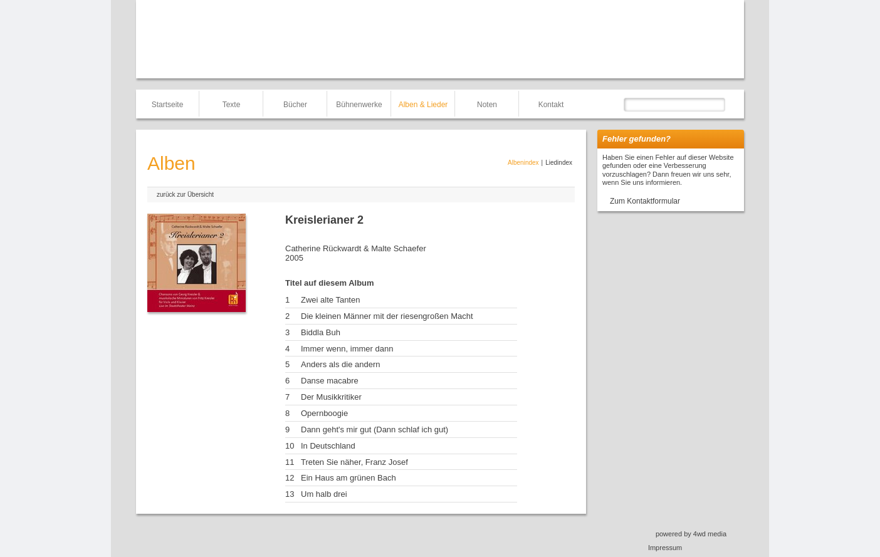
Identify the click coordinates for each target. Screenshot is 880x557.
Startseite (168, 104)
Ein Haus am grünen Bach (348, 477)
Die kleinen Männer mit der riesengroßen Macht (387, 316)
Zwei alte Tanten (330, 300)
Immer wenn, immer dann (347, 348)
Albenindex (523, 162)
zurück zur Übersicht (185, 194)
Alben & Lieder (423, 104)
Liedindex (558, 162)
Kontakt (551, 104)
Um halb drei (324, 494)
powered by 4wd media (691, 534)
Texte (232, 104)
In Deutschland (328, 445)
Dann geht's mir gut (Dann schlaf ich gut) (374, 429)
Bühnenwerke (359, 104)
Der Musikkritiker (331, 397)
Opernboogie (324, 413)
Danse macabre (330, 380)
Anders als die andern (340, 364)
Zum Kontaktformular (645, 201)
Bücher (295, 104)
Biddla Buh (320, 332)
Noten (487, 104)
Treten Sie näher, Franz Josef (354, 462)
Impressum (665, 547)
